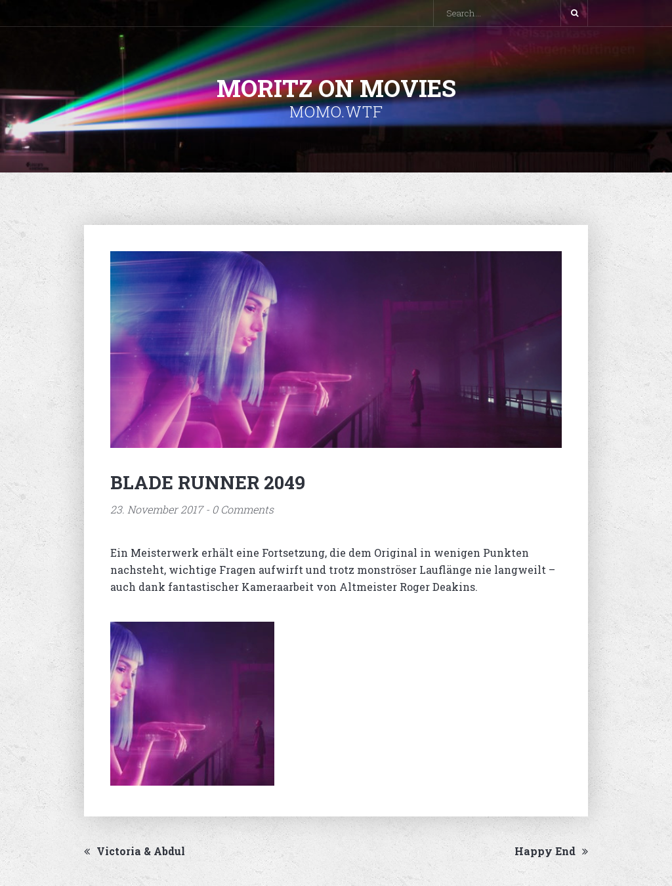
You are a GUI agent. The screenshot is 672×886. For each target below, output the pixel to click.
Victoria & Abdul (134, 851)
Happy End (551, 851)
